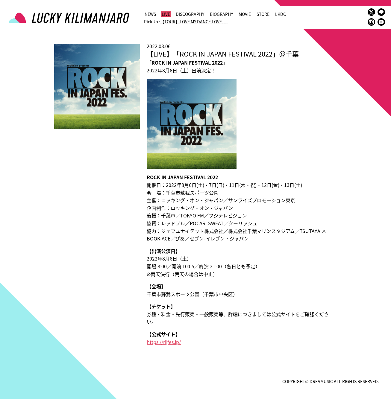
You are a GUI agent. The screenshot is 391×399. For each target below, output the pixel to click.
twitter (371, 12)
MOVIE (245, 14)
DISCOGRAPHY (190, 14)
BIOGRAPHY (221, 14)
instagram (371, 22)
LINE (381, 12)
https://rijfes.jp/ (164, 341)
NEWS (150, 14)
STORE (263, 14)
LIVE (166, 14)
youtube (381, 22)
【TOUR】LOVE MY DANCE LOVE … (194, 22)
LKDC (280, 14)
